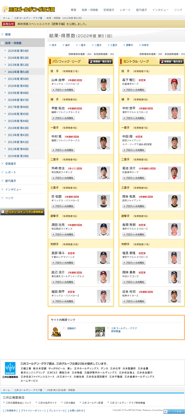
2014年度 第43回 (18, 128)
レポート (125, 10)
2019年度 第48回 (18, 93)
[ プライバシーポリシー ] (32, 410)
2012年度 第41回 (18, 142)
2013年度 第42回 (18, 135)
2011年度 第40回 (18, 149)
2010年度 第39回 (18, 156)
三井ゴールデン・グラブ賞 (28, 8)
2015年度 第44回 (18, 121)
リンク (178, 10)
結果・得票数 (90, 10)
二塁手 (97, 45)
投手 (54, 45)
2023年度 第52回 (18, 65)
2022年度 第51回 (18, 72)
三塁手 (113, 45)
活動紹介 (71, 328)
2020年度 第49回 (18, 86)
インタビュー (160, 10)
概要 (73, 10)
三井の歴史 (69, 402)
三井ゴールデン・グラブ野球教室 (124, 329)
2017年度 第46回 (18, 107)
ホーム (6, 17)
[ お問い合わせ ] (76, 410)
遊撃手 (129, 45)
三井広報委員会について (18, 402)
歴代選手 (141, 10)
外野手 (145, 45)
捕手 (67, 45)
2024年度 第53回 (18, 58)
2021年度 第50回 (18, 79)
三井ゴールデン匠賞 (92, 402)
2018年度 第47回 (18, 100)
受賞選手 (108, 10)
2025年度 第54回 (18, 51)
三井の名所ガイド (47, 402)
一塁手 (82, 45)
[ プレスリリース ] (56, 410)
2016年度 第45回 (18, 114)
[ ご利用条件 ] (10, 410)
